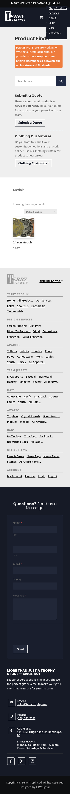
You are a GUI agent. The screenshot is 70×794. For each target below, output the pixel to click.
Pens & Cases (15, 456)
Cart (51, 27)
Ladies (50, 356)
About (52, 18)
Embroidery (50, 331)
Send (20, 649)
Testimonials (15, 311)
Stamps (12, 461)
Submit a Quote (30, 122)
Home (11, 300)
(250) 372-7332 (26, 718)
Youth (11, 362)
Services (54, 13)
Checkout (54, 32)
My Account (14, 476)
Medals (24, 422)
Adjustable (14, 396)
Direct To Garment (19, 331)
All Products (25, 300)
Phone (17, 579)
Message (19, 595)
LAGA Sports (15, 376)
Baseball (31, 376)
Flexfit (27, 396)
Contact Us (38, 306)
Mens (39, 356)
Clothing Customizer (33, 163)
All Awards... (39, 422)
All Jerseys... (51, 382)
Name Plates (51, 456)
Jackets (24, 351)
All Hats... (35, 402)
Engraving (13, 336)
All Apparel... (37, 362)
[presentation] (41, 631)
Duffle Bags (14, 436)
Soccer (37, 382)
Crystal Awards (30, 416)
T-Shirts (12, 351)
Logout (52, 476)
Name (17, 522)
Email (17, 563)
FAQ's (10, 306)
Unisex (22, 362)
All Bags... (37, 442)
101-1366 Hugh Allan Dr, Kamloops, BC (39, 733)
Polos (10, 356)
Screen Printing (17, 326)
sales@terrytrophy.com (32, 704)
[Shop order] (40, 211)
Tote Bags (30, 436)
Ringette (24, 382)
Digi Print (35, 326)
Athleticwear (25, 356)
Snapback (40, 396)
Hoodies (37, 351)
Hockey (12, 382)
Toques (54, 396)
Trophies (12, 416)
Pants (48, 351)
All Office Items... (30, 461)
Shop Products (58, 8)
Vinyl (36, 331)
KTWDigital (43, 787)
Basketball (45, 376)
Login (52, 23)
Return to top (51, 281)
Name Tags (34, 456)
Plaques (12, 422)
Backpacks (46, 436)
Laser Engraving (32, 336)
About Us (23, 306)
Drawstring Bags (17, 442)
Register (30, 476)
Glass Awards (51, 416)
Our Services (44, 300)
